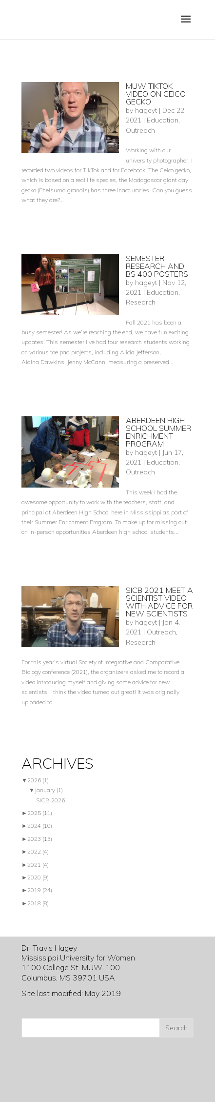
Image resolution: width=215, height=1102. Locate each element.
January (49, 790)
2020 (38, 877)
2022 (38, 851)
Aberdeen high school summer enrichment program (158, 432)
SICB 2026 (50, 800)
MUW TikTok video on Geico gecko (156, 93)
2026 (38, 780)
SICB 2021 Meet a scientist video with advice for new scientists (159, 601)
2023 (39, 838)
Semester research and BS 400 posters (157, 266)
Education (162, 120)
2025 (39, 812)
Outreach (140, 130)
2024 (39, 825)
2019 (39, 890)
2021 (38, 864)
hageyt (146, 110)
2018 (38, 903)
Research (141, 302)
